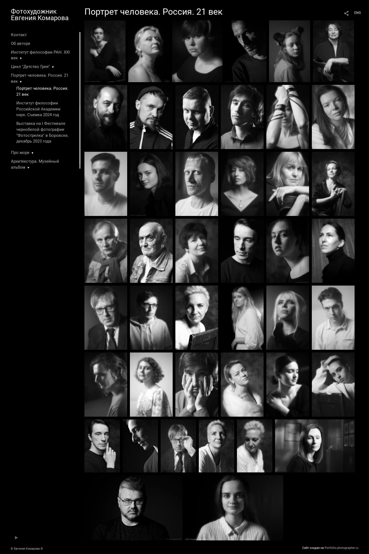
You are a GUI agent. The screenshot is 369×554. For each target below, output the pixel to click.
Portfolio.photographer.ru (341, 548)
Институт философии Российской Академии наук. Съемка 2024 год (38, 109)
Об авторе (20, 43)
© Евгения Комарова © (27, 548)
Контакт (19, 34)
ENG (357, 13)
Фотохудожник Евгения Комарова (40, 15)
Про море (20, 152)
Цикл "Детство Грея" (30, 66)
